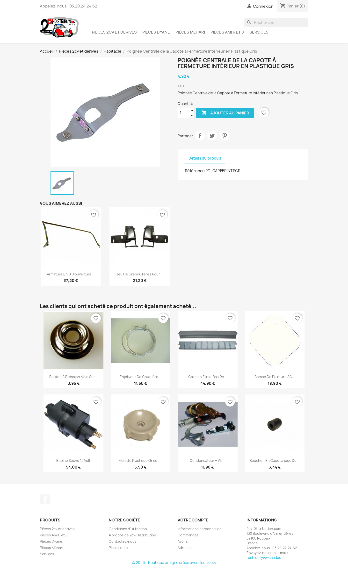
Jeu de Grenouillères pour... (139, 274)
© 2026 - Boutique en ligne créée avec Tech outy (174, 562)
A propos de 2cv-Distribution (132, 535)
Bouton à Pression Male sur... (73, 376)
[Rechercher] (276, 22)
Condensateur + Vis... (207, 460)
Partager (200, 135)
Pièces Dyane (156, 32)
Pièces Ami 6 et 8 (227, 32)
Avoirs (183, 541)
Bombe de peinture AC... (274, 376)
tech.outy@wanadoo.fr (265, 557)
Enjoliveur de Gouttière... (140, 376)
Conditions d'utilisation (128, 529)
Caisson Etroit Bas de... (207, 376)
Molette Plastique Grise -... (140, 460)
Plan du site (118, 547)
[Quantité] (183, 113)
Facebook (45, 499)
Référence (195, 170)
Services (258, 32)
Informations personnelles (199, 529)
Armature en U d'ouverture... (70, 274)
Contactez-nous (123, 541)
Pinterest (224, 135)
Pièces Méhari (190, 32)
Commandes (188, 535)
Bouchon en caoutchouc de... (274, 460)
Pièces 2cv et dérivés (114, 32)
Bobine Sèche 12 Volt (73, 460)
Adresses (186, 547)
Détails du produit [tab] (204, 158)
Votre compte (193, 520)
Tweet (212, 135)
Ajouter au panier (225, 113)
